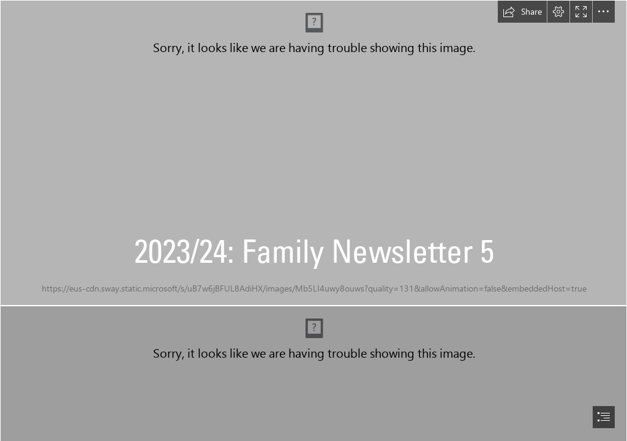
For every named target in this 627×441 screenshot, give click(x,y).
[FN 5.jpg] (313, 153)
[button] (522, 12)
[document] (313, 220)
